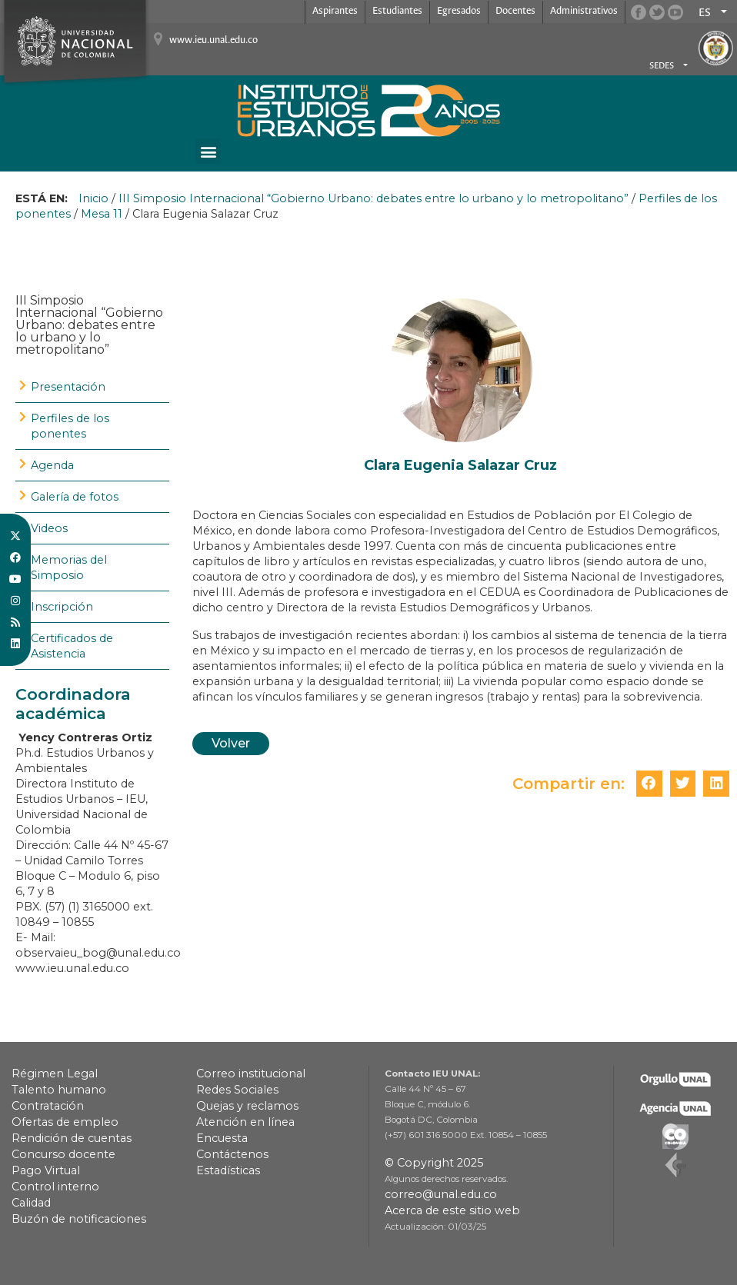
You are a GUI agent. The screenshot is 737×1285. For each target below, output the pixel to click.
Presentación (68, 387)
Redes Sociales (237, 1090)
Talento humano (59, 1090)
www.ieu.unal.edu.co (213, 40)
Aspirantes (335, 11)
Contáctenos (232, 1154)
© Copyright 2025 (434, 1163)
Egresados (459, 11)
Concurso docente (63, 1154)
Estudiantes (397, 11)
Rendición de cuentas (72, 1138)
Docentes (515, 11)
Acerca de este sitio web (452, 1210)
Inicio (93, 198)
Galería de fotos (74, 497)
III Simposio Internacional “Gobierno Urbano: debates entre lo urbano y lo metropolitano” (373, 198)
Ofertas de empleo (65, 1122)
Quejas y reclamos (247, 1106)
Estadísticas (228, 1170)
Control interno (55, 1186)
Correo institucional (250, 1073)
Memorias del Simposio (69, 567)
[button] (208, 151)
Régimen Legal (55, 1073)
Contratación (48, 1106)
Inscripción (62, 607)
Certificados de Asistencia (72, 646)
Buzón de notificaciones (79, 1219)
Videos (49, 528)
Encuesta (222, 1138)
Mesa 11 (101, 214)
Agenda (52, 465)
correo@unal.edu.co (441, 1194)
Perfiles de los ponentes (70, 426)
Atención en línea (245, 1122)
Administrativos (584, 11)
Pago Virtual (46, 1170)
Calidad (31, 1203)
